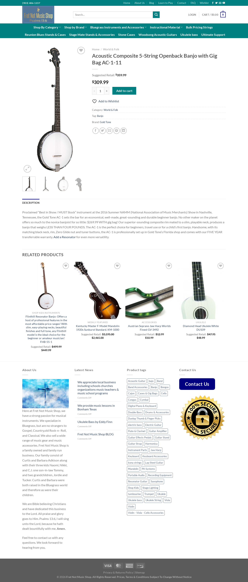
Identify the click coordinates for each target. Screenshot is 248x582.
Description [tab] (31, 202)
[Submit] (156, 14)
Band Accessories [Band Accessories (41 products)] (137, 387)
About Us (139, 2)
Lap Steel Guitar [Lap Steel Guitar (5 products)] (154, 462)
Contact (181, 2)
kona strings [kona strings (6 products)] (135, 462)
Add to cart (124, 90)
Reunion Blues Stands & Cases (45, 34)
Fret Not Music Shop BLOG (96, 434)
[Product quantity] (100, 91)
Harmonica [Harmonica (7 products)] (151, 443)
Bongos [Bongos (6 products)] (165, 387)
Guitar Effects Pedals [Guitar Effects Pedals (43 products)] (140, 437)
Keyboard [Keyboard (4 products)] (133, 456)
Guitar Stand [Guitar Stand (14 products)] (162, 437)
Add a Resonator (64, 237)
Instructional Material (166, 27)
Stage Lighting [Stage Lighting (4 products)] (150, 487)
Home (126, 2)
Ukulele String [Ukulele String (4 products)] (153, 500)
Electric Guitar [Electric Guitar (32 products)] (153, 424)
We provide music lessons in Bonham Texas (96, 407)
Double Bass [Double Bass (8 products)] (135, 412)
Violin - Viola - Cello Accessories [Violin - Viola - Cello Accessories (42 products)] (146, 512)
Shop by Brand (75, 27)
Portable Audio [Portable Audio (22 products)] (136, 475)
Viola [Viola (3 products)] (167, 500)
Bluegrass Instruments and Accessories (118, 27)
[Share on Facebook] (95, 131)
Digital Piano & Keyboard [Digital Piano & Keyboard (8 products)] (142, 405)
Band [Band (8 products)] (160, 381)
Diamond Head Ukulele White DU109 (201, 327)
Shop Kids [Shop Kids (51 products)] (133, 487)
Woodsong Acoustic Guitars (158, 34)
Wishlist (204, 2)
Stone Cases (126, 34)
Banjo (100, 115)
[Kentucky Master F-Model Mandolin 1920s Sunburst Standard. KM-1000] (98, 290)
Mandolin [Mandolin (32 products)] (133, 468)
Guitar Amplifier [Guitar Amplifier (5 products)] (158, 431)
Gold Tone (105, 122)
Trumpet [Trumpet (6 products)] (149, 494)
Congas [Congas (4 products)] (132, 399)
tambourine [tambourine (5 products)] (134, 494)
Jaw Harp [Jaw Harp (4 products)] (156, 450)
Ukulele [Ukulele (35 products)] (161, 494)
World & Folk (111, 49)
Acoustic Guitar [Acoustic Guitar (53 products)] (136, 381)
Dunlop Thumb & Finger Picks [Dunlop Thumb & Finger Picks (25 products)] (144, 418)
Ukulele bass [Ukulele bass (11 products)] (135, 500)
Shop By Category (47, 27)
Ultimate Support (213, 34)
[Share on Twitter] (102, 131)
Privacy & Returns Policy (118, 572)
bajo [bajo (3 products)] (151, 381)
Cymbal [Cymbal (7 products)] (144, 399)
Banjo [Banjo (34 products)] (154, 387)
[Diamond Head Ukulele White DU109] (201, 290)
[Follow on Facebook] (213, 3)
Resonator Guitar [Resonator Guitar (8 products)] (137, 481)
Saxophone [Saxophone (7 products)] (157, 481)
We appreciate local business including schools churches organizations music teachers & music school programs (98, 387)
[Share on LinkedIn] (123, 131)
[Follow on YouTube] (224, 3)
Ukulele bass (189, 34)
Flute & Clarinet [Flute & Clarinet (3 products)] (137, 431)
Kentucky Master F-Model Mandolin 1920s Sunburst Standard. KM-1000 (98, 327)
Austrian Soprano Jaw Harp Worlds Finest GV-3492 (149, 327)
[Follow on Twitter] (216, 3)
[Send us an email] (220, 3)
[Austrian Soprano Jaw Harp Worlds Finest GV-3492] (149, 290)
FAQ (193, 2)
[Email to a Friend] (109, 131)
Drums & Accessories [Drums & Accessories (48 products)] (157, 412)
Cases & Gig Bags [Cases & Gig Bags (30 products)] (148, 393)
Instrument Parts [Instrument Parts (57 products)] (137, 450)
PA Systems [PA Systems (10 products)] (148, 468)
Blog (151, 2)
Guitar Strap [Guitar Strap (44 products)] (135, 443)
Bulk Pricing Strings (199, 27)
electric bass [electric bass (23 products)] (135, 424)
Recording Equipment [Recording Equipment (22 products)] (160, 475)
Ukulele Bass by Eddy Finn (95, 422)
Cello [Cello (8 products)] (164, 393)
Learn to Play (165, 2)
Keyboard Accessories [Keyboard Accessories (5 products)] (154, 456)
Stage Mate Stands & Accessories (92, 34)
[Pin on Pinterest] (116, 131)
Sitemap (140, 572)
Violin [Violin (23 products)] (131, 506)
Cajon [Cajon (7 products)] (131, 393)
